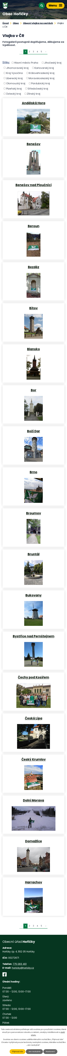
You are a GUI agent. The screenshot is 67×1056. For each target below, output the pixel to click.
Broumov (33, 513)
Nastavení (50, 1051)
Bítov (33, 308)
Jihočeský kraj (52, 62)
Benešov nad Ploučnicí (34, 185)
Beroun (33, 226)
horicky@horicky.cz (23, 968)
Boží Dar (33, 431)
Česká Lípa (33, 718)
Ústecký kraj (13, 93)
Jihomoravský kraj (17, 68)
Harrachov (33, 882)
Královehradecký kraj (41, 73)
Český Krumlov (33, 759)
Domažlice (33, 841)
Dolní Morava (33, 800)
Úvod (5, 23)
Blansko (33, 349)
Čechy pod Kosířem (33, 677)
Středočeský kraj (38, 88)
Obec (16, 23)
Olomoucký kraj (15, 83)
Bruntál (33, 554)
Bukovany (33, 595)
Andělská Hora (33, 103)
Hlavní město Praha (26, 62)
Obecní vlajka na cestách (38, 23)
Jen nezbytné (34, 1051)
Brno (33, 472)
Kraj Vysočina (14, 73)
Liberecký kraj (14, 78)
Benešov (33, 144)
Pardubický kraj (40, 83)
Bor (33, 390)
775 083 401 (20, 964)
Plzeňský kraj (14, 88)
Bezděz (33, 267)
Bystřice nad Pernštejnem (33, 636)
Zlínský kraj (33, 93)
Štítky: (6, 62)
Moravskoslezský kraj (41, 78)
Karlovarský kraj (44, 68)
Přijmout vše (17, 1051)
